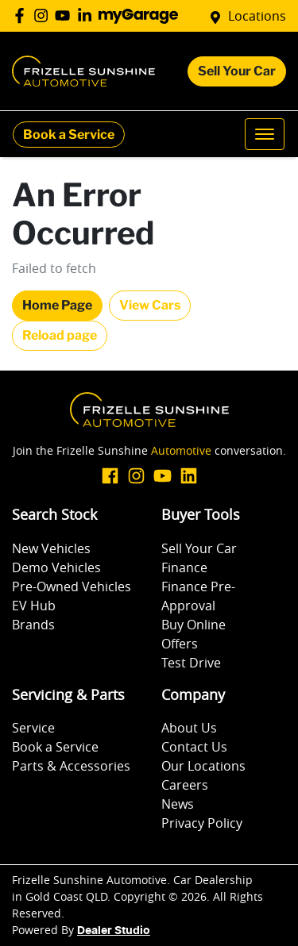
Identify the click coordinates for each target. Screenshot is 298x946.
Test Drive (191, 662)
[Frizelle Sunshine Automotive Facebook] (22, 15)
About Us (189, 727)
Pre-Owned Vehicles (71, 586)
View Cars (149, 305)
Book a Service (68, 134)
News (177, 804)
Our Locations (203, 766)
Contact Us (194, 747)
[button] (264, 134)
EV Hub (34, 605)
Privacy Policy (201, 823)
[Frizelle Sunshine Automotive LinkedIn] (88, 15)
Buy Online (193, 624)
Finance (184, 567)
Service (33, 727)
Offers (179, 643)
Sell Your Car (237, 71)
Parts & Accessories (71, 766)
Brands (33, 624)
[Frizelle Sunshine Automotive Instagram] (44, 15)
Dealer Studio (113, 930)
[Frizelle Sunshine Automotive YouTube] (65, 15)
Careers (184, 785)
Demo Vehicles (56, 567)
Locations (257, 16)
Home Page (57, 305)
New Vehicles (51, 548)
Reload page (59, 335)
